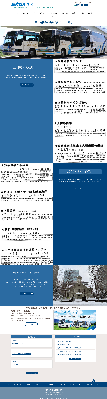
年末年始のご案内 (17, 343)
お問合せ (82, 13)
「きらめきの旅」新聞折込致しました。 (67, 341)
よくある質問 (54, 13)
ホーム (16, 13)
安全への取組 (65, 13)
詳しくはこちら (26, 84)
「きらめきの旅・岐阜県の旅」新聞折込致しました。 (70, 348)
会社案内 (74, 13)
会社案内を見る (30, 324)
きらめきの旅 (25, 13)
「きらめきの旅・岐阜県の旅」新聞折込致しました (69, 354)
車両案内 (34, 13)
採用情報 (90, 13)
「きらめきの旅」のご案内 (63, 344)
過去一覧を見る (32, 373)
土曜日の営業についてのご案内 (21, 354)
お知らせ (53, 16)
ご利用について (44, 13)
